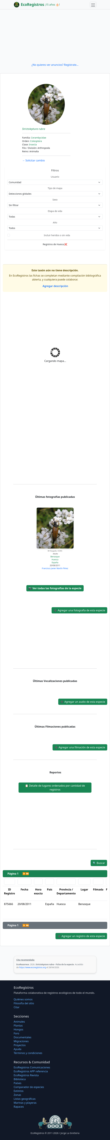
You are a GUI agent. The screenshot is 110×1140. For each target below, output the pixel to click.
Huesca (55, 559)
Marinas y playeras (25, 1103)
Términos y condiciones (28, 1053)
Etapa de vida (55, 211)
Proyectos (20, 1045)
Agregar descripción (55, 286)
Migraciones (21, 1041)
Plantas (18, 1025)
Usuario (55, 176)
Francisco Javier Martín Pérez (55, 568)
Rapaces (19, 1106)
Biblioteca (20, 1079)
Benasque (55, 556)
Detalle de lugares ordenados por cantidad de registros (55, 787)
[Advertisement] (55, 36)
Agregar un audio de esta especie (82, 702)
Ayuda (17, 1049)
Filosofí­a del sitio (24, 1003)
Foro (16, 1033)
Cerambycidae (38, 137)
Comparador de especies (29, 1087)
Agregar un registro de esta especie (81, 936)
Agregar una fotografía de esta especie (79, 610)
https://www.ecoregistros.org (32, 967)
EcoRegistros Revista (26, 1075)
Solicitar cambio (33, 160)
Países (17, 1083)
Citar (17, 1007)
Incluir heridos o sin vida (57, 235)
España (55, 562)
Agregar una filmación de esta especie (80, 747)
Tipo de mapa (55, 188)
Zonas (17, 1095)
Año (55, 222)
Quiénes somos (23, 999)
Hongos (18, 1029)
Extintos (18, 1091)
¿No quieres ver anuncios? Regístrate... (54, 65)
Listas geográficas (24, 1099)
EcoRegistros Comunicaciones (32, 1067)
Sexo (55, 199)
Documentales (22, 1037)
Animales (19, 1021)
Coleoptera (36, 141)
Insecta (33, 144)
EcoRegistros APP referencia (31, 1071)
